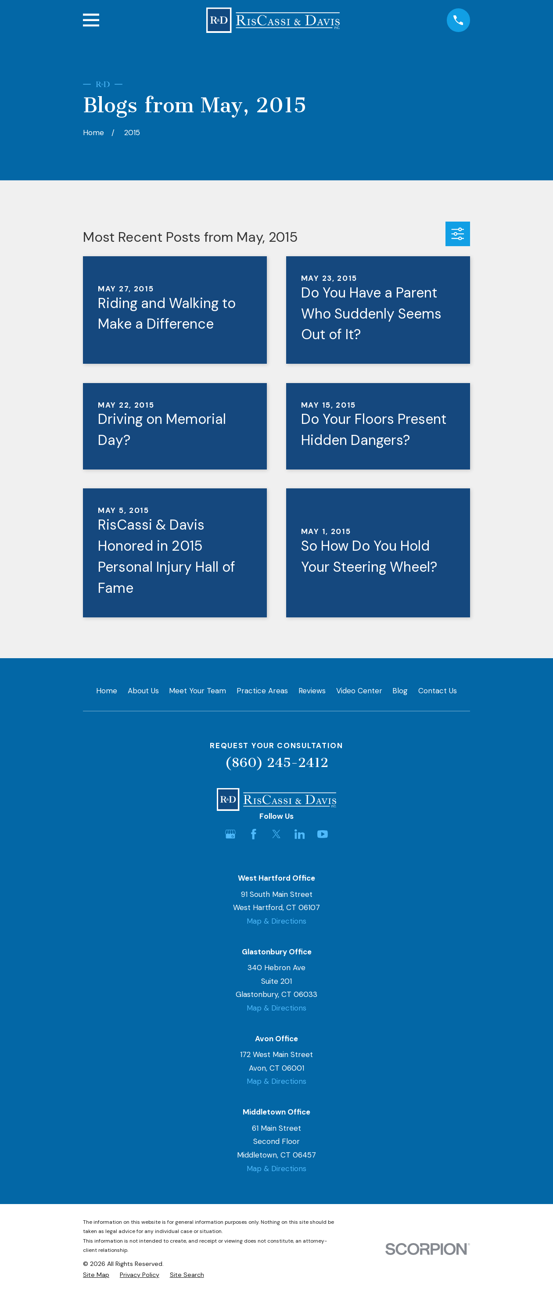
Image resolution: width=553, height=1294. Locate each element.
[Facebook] (253, 834)
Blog (400, 690)
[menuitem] (96, 1275)
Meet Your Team (197, 690)
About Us (143, 690)
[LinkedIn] (299, 834)
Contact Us (437, 690)
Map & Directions (276, 921)
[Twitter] (276, 834)
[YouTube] (322, 834)
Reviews (312, 690)
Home (106, 690)
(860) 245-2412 (276, 762)
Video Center (359, 690)
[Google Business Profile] (230, 834)
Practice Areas (262, 690)
